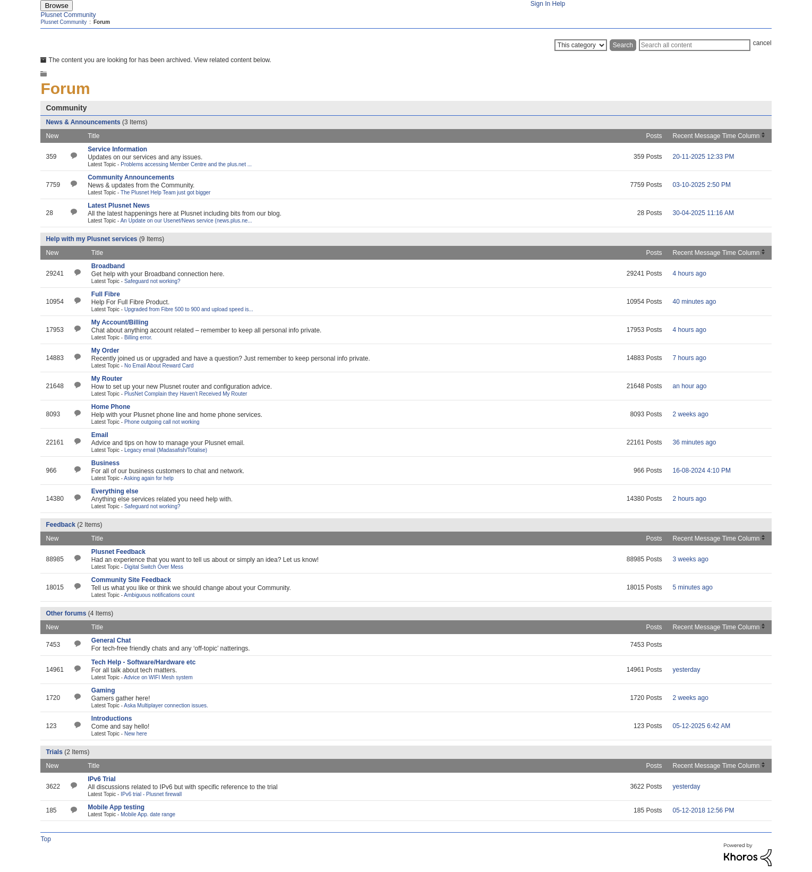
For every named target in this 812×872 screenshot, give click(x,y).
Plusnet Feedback (118, 551)
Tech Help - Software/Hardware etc (143, 662)
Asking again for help (148, 478)
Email (99, 435)
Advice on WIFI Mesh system (158, 677)
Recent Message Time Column (715, 136)
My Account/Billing (120, 322)
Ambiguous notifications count (159, 595)
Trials (54, 752)
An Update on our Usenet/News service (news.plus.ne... (186, 221)
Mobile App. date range (148, 814)
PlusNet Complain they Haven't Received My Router (185, 394)
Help (559, 3)
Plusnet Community (68, 15)
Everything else (115, 491)
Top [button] (45, 839)
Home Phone (110, 407)
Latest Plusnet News (119, 205)
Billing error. (138, 337)
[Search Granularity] (580, 45)
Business (105, 463)
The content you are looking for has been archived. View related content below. (155, 60)
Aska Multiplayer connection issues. (166, 705)
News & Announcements (83, 122)
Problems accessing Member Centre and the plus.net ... (186, 164)
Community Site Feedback (131, 580)
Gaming (103, 690)
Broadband (108, 266)
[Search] (694, 45)
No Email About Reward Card (159, 366)
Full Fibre (105, 294)
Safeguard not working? (152, 281)
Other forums (66, 613)
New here (135, 734)
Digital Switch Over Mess (153, 567)
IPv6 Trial (102, 779)
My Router (107, 378)
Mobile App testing (116, 807)
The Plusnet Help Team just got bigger (165, 192)
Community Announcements (131, 177)
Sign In (540, 3)
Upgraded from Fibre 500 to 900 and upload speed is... (188, 309)
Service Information (117, 149)
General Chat (111, 640)
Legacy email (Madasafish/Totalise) (165, 450)
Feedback (60, 524)
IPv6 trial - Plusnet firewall (151, 794)
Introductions (111, 718)
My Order (105, 350)
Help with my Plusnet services (91, 239)
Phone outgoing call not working (162, 422)
